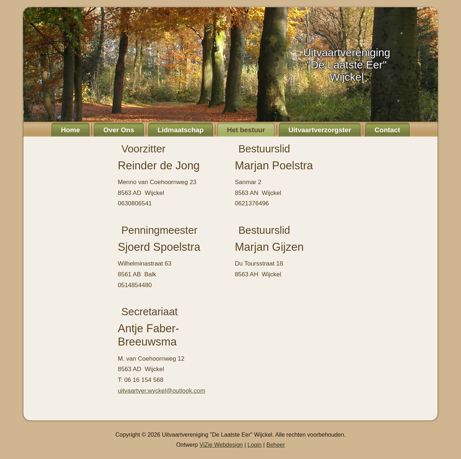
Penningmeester (159, 230)
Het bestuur (246, 130)
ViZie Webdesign (221, 445)
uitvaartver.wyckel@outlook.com (161, 390)
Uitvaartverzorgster (319, 130)
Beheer (275, 445)
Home (70, 130)
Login (254, 445)
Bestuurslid (264, 149)
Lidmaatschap (181, 130)
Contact (387, 130)
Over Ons (118, 130)
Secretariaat (149, 311)
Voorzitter (143, 149)
